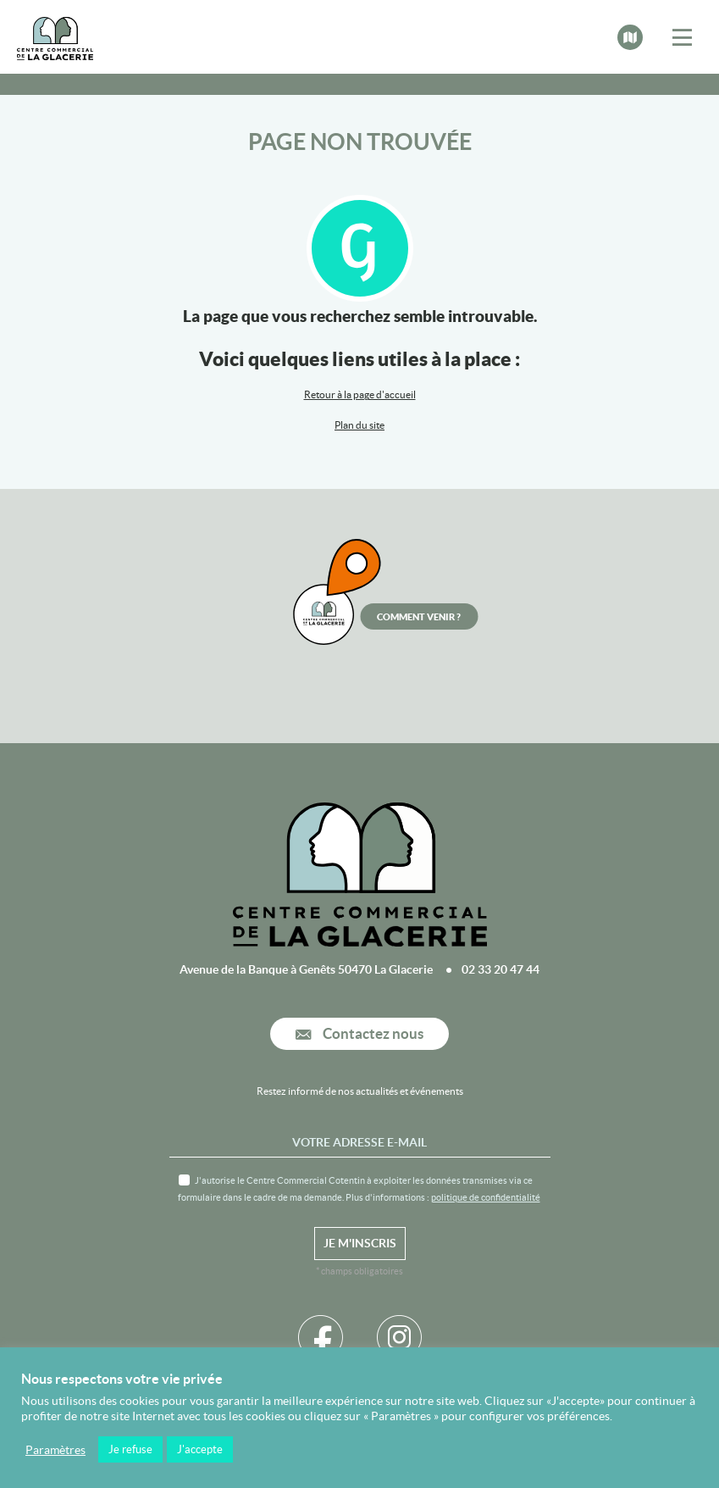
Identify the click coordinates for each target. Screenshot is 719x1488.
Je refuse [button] (130, 1449)
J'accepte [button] (200, 1449)
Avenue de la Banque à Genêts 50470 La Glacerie (306, 969)
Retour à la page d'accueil (360, 394)
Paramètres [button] (55, 1450)
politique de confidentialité (485, 1197)
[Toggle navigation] (682, 38)
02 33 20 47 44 (500, 969)
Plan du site (359, 424)
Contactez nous (359, 1033)
